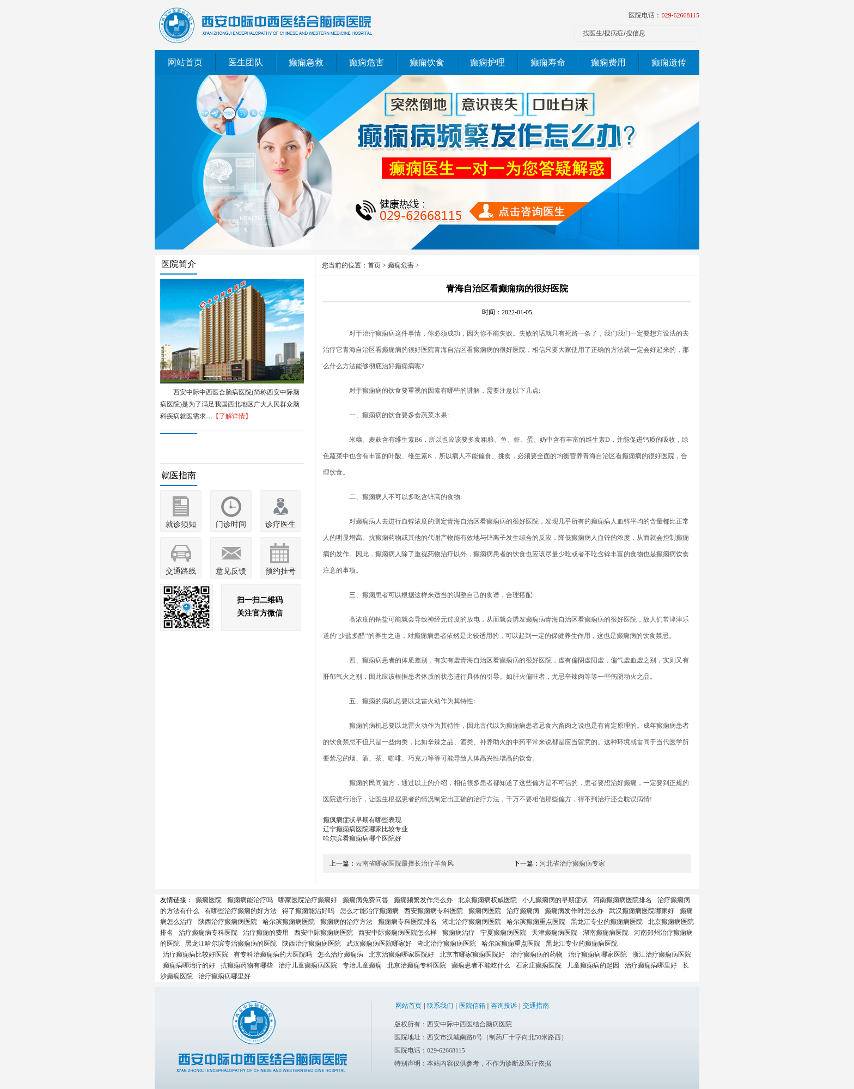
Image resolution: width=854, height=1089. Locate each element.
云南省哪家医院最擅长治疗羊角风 (405, 863)
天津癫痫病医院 (554, 932)
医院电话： (664, 15)
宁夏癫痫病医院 (503, 932)
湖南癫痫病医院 (606, 932)
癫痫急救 (306, 62)
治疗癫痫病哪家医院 (597, 954)
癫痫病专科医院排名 (407, 922)
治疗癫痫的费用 (266, 932)
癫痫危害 (366, 62)
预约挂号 (280, 571)
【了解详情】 (232, 416)
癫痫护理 (487, 62)
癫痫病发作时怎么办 (574, 911)
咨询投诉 (504, 1005)
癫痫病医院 (484, 911)
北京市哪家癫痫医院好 (472, 954)
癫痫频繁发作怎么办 (423, 900)
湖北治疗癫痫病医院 (471, 922)
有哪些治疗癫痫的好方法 (241, 911)
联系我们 (440, 1005)
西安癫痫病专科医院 (433, 911)
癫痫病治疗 (458, 932)
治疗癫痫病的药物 (536, 954)
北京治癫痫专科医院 (416, 965)
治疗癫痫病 (523, 911)
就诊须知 (181, 524)
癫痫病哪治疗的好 (189, 965)
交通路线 (181, 571)
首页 (374, 265)
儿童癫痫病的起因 (593, 965)
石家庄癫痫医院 (539, 965)
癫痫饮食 (427, 62)
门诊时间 (231, 524)
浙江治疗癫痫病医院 (661, 954)
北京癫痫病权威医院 (487, 900)
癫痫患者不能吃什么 (481, 965)
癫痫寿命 (547, 62)
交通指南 (536, 1005)
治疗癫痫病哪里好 (651, 965)
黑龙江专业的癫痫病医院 (607, 922)
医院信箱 (472, 1005)
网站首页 (185, 62)
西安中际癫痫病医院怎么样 (397, 932)
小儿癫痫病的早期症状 (555, 900)
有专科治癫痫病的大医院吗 (273, 954)
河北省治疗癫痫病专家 (572, 863)
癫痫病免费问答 (365, 900)
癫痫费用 (608, 62)
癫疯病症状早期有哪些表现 (362, 820)
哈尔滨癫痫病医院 (289, 922)
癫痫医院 (209, 900)
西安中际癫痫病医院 (323, 932)
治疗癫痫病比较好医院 (195, 954)
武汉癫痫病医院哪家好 (641, 911)
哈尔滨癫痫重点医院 (536, 922)
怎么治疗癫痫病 (340, 954)
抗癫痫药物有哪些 (247, 965)
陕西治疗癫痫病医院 (227, 922)
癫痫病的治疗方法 (346, 922)
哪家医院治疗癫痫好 (307, 900)
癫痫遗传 (668, 62)
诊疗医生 (280, 524)
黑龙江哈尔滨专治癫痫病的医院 (231, 943)
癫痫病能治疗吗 (250, 900)
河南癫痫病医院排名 (622, 900)
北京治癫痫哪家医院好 (401, 954)
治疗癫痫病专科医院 (208, 932)
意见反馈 (231, 571)
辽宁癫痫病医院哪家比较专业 (365, 829)
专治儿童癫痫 (362, 965)
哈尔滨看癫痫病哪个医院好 (362, 838)
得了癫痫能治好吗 (308, 911)
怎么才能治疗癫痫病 (369, 911)
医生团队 (245, 62)
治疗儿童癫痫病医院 (307, 965)
